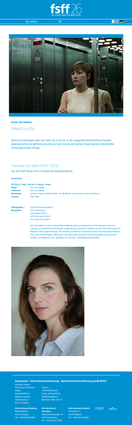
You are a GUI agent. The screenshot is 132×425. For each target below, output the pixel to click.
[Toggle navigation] (84, 21)
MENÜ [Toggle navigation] (31, 21)
